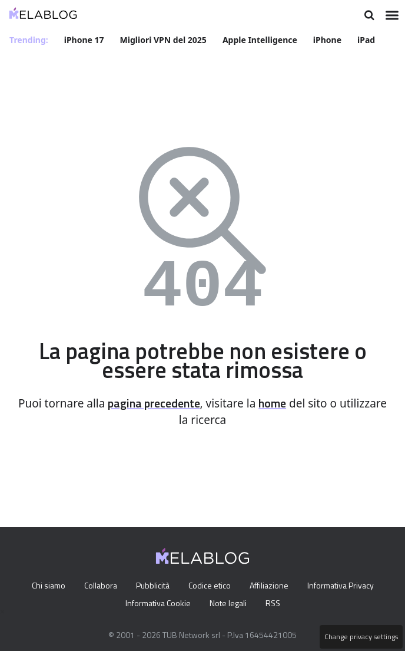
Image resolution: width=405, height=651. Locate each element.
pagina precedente (177, 402)
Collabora (97, 585)
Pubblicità (152, 585)
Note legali (228, 603)
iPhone (329, 39)
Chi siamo (42, 585)
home (302, 402)
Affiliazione (272, 585)
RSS (275, 603)
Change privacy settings (360, 637)
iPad (368, 39)
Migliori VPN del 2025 (164, 39)
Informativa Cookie (155, 603)
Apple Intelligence (261, 39)
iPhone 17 (85, 39)
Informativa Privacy (346, 585)
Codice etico (211, 585)
